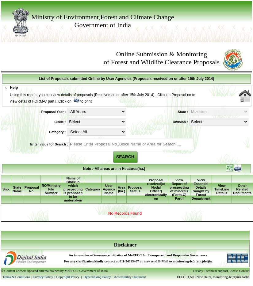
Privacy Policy (43, 277)
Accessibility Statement (130, 277)
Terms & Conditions (16, 277)
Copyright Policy (68, 277)
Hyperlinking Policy (97, 277)
